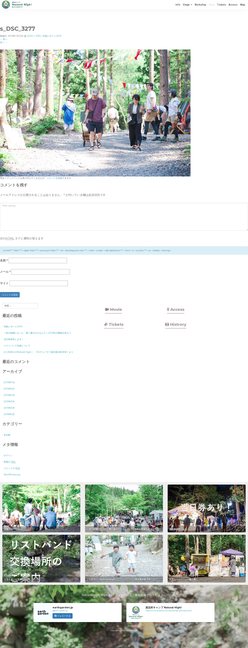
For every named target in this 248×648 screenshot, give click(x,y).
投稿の (10, 461)
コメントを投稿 (54, 178)
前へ (3, 39)
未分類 (7, 434)
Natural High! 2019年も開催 (17, 7)
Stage (187, 7)
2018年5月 (9, 414)
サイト (4, 283)
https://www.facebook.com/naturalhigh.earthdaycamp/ (168, 610)
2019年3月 (9, 401)
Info (177, 7)
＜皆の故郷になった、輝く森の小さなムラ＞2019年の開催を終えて (37, 332)
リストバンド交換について (17, 345)
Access (233, 7)
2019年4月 (9, 395)
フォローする (62, 615)
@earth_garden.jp (60, 610)
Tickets (221, 7)
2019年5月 (9, 388)
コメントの (12, 468)
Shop (212, 7)
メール (5, 272)
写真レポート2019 (52, 36)
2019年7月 (9, 382)
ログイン (8, 455)
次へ (3, 42)
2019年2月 (9, 407)
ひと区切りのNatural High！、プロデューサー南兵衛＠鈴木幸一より (38, 352)
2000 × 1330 (34, 36)
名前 (4, 260)
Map (242, 7)
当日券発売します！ (14, 339)
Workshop (200, 7)
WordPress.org (12, 474)
